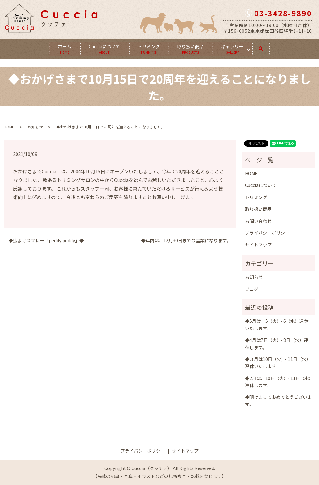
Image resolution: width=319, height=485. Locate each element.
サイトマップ (258, 244)
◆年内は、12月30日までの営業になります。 (186, 241)
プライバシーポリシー (267, 233)
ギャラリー (233, 48)
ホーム (64, 48)
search (266, 47)
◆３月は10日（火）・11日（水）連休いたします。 (278, 362)
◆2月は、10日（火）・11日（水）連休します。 (278, 381)
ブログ (251, 289)
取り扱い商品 (191, 48)
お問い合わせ (258, 221)
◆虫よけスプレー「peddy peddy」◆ (46, 241)
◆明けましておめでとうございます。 (278, 400)
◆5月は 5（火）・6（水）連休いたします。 (276, 324)
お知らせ (35, 126)
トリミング (149, 48)
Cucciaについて (104, 48)
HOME (9, 126)
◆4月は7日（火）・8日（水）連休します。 (276, 343)
